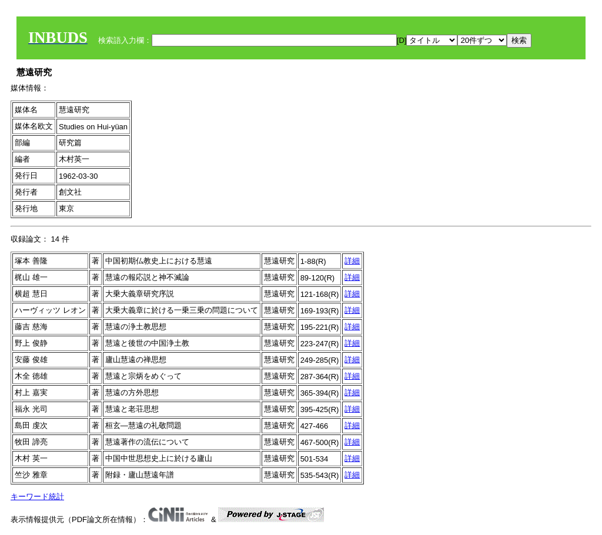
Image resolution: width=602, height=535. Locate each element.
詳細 (352, 260)
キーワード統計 (37, 496)
